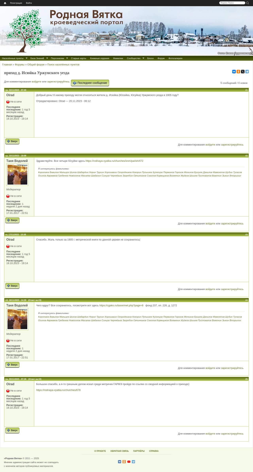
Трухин (100, 172)
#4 (246, 300)
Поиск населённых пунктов (63, 64)
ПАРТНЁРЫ (138, 451)
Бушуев (198, 172)
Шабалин (96, 175)
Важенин (216, 175)
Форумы (20, 64)
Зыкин (225, 175)
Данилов (207, 172)
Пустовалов (204, 175)
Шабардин (82, 172)
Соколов (151, 175)
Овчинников (139, 175)
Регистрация (16, 3)
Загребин (128, 175)
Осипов (42, 175)
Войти (29, 3)
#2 (246, 156)
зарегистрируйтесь (58, 81)
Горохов (179, 172)
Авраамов (52, 175)
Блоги (150, 58)
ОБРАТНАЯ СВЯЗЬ (119, 451)
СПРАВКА (154, 451)
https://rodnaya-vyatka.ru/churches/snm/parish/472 (114, 160)
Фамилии (118, 58)
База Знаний (37, 58)
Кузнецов (157, 172)
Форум (161, 58)
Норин (92, 172)
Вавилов (54, 172)
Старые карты (78, 58)
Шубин (228, 172)
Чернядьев (116, 175)
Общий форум (35, 64)
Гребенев (63, 175)
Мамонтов (219, 172)
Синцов (106, 175)
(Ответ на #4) (34, 379)
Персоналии (57, 58)
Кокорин (136, 172)
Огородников (124, 172)
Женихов (189, 172)
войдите (36, 81)
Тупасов (237, 172)
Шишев (193, 175)
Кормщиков (163, 175)
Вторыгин (235, 175)
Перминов (168, 172)
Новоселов (74, 175)
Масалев (86, 175)
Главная (7, 64)
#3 (246, 235)
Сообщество (133, 58)
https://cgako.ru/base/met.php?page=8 (121, 305)
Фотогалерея (175, 58)
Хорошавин (111, 172)
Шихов (73, 172)
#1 (246, 90)
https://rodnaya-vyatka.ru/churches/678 (58, 390)
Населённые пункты (13, 58)
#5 (246, 379)
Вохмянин (175, 175)
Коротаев (43, 172)
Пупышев (147, 172)
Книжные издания (99, 58)
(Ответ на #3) (34, 300)
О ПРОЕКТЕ (100, 451)
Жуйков (185, 175)
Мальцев (64, 172)
